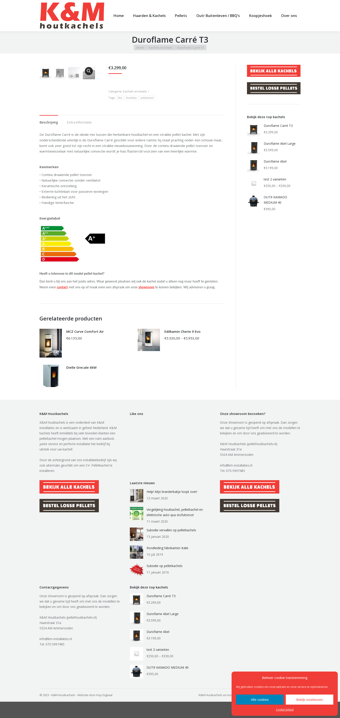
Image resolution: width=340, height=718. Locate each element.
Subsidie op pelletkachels (164, 582)
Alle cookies (260, 699)
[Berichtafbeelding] (136, 512)
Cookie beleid (285, 710)
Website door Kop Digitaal (94, 711)
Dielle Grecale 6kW (81, 383)
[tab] (48, 136)
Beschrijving (48, 138)
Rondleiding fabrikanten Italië (167, 564)
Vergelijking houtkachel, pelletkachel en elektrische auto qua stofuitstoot (175, 528)
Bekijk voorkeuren (309, 699)
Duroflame (131, 105)
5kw (120, 105)
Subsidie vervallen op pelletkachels (171, 546)
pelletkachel (147, 105)
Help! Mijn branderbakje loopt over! (172, 508)
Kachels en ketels (135, 99)
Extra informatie (79, 138)
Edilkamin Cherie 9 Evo (182, 347)
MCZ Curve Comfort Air (85, 347)
